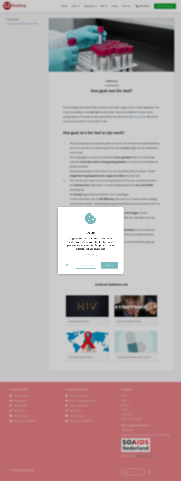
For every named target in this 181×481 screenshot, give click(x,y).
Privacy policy (90, 255)
